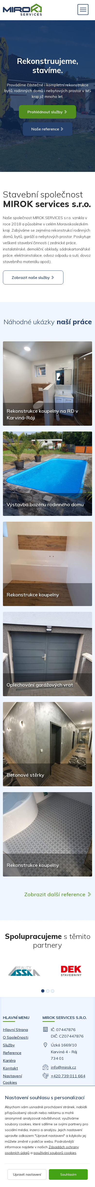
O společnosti (15, 1037)
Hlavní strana (15, 1029)
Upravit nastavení (27, 1174)
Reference (12, 1052)
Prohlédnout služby (47, 111)
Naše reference (47, 129)
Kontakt (10, 1068)
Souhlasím (68, 1174)
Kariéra (9, 1060)
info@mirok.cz (63, 1067)
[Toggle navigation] (83, 9)
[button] (42, 991)
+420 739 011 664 (68, 1075)
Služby (9, 1045)
